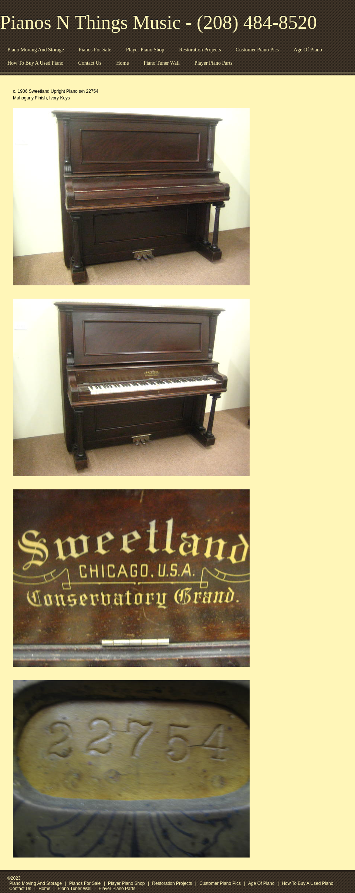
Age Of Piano (308, 49)
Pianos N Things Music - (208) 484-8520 (158, 22)
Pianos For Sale (95, 49)
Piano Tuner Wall (161, 63)
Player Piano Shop (145, 49)
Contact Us (90, 63)
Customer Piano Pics (257, 49)
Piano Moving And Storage (35, 49)
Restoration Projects (200, 49)
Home (122, 63)
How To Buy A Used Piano (35, 63)
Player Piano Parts (214, 63)
